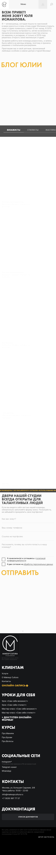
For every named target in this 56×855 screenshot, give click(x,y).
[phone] (28, 528)
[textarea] (28, 548)
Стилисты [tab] (33, 130)
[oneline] (28, 537)
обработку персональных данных (38, 564)
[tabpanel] (28, 277)
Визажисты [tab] (13, 130)
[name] (28, 519)
